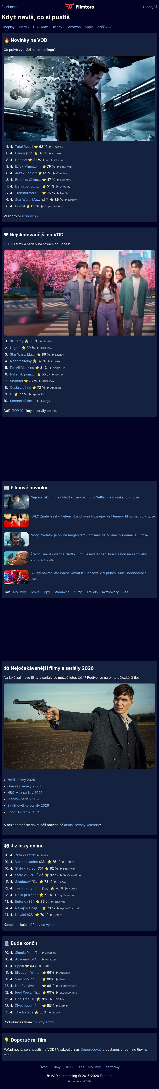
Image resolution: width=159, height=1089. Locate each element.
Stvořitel (16, 381)
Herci (68, 1067)
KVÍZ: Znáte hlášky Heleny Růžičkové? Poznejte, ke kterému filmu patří (86, 516)
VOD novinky (28, 216)
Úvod (43, 1067)
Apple (89, 27)
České (34, 592)
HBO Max (40, 27)
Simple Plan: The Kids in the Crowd (28, 953)
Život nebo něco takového (28, 1006)
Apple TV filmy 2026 (23, 812)
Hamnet (21, 160)
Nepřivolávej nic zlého (28, 986)
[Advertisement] (79, 450)
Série (80, 1067)
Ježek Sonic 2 (26, 173)
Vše (125, 592)
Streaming (62, 592)
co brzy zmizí (43, 1022)
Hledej (150, 7)
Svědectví (23, 882)
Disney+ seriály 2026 (24, 799)
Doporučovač (91, 1049)
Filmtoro (106, 1076)
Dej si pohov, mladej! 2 (28, 186)
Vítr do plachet (26, 862)
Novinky (19, 592)
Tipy (46, 592)
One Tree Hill (25, 999)
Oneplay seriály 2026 (24, 786)
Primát (20, 206)
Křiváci (20, 915)
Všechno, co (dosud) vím (28, 979)
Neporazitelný (21, 361)
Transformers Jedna (28, 193)
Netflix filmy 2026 (21, 780)
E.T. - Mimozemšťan (28, 166)
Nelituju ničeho (27, 895)
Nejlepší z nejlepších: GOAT (28, 908)
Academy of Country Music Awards (28, 959)
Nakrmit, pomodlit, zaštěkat (23, 374)
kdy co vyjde (45, 925)
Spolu (19, 966)
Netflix (24, 27)
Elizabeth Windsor (28, 972)
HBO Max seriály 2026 (25, 793)
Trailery (92, 592)
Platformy (112, 1067)
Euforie (20, 901)
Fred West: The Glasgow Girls (28, 992)
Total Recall (24, 146)
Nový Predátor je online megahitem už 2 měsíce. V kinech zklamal (82, 535)
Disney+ (58, 27)
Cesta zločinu (20, 387)
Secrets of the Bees (23, 401)
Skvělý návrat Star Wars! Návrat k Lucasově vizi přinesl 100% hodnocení (88, 573)
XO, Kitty (17, 341)
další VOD (105, 27)
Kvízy (77, 592)
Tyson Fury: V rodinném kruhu (28, 888)
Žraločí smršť (25, 855)
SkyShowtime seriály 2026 (28, 805)
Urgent (15, 348)
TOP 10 (17, 411)
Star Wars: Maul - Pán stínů (28, 199)
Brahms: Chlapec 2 (28, 180)
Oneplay (8, 27)
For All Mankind (22, 368)
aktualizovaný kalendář (82, 825)
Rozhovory (110, 592)
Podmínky (74, 1081)
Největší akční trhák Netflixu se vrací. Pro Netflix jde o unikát (78, 497)
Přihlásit (10, 7)
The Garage (24, 1012)
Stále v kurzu (25, 868)
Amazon (74, 27)
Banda (20, 153)
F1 (11, 394)
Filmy (56, 1067)
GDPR (87, 1081)
